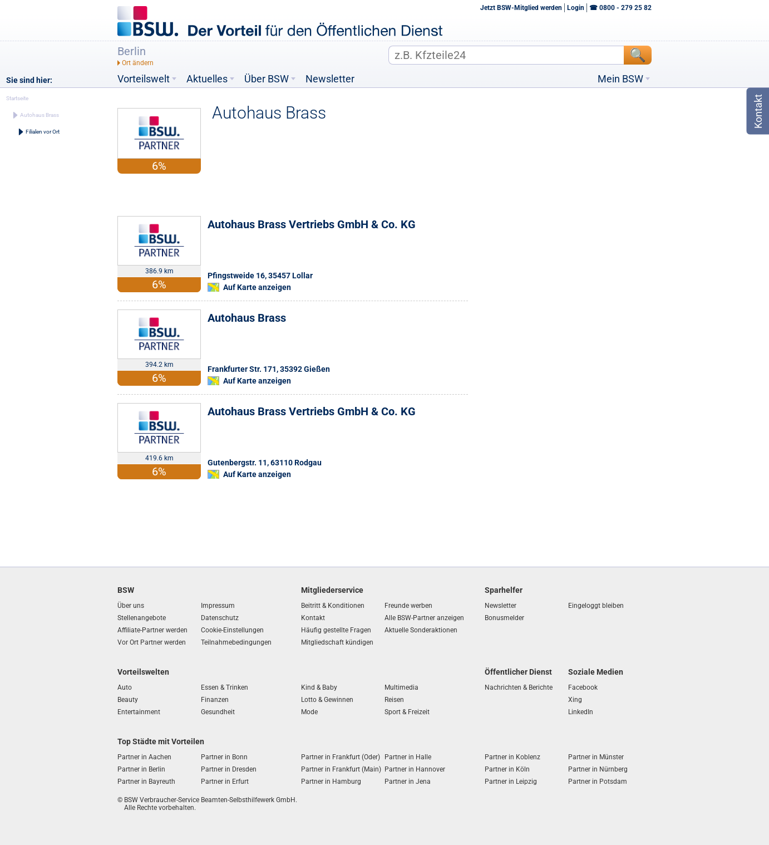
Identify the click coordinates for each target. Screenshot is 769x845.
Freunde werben (408, 606)
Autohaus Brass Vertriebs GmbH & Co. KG (312, 224)
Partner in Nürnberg (598, 769)
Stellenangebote (141, 618)
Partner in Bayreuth (146, 781)
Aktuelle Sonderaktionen (420, 630)
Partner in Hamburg (331, 781)
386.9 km (159, 271)
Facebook (583, 687)
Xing (575, 700)
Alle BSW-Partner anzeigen (424, 618)
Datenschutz (220, 618)
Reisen (394, 700)
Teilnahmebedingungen (236, 642)
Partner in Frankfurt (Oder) (340, 757)
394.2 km (159, 365)
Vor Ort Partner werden (151, 642)
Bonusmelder (504, 618)
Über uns (130, 606)
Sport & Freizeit (407, 712)
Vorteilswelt (143, 79)
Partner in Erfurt (225, 781)
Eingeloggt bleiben (596, 606)
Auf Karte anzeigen (257, 287)
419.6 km (159, 458)
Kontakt (313, 618)
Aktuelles (207, 79)
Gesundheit (218, 712)
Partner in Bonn (224, 757)
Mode (309, 712)
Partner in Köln (507, 769)
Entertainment (138, 712)
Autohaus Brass (247, 318)
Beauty (127, 700)
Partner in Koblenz (512, 757)
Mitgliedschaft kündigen (337, 642)
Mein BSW (620, 79)
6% (159, 284)
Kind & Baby (319, 687)
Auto (124, 687)
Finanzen (215, 700)
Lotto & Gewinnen (327, 700)
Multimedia (401, 687)
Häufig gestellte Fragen (336, 630)
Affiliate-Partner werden (152, 630)
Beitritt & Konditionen (332, 606)
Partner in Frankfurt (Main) (341, 769)
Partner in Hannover (414, 769)
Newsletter (329, 79)
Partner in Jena (407, 781)
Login (575, 8)
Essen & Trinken (224, 687)
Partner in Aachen (144, 757)
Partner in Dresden (229, 769)
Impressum (218, 606)
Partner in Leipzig (511, 781)
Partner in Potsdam (597, 781)
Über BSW (266, 79)
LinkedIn (580, 712)
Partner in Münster (596, 757)
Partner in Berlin (141, 769)
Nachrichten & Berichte (519, 687)
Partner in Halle (407, 757)
